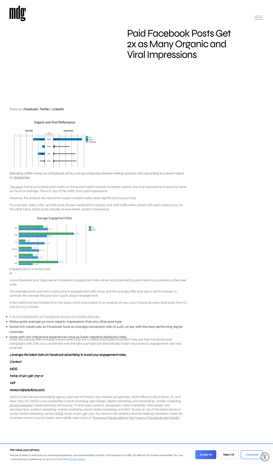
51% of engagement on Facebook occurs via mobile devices (54, 320)
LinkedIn (58, 109)
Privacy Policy (77, 459)
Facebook (31, 109)
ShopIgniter (22, 177)
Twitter (45, 109)
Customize (252, 454)
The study (16, 189)
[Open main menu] (258, 19)
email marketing (20, 407)
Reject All (228, 454)
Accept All (206, 454)
